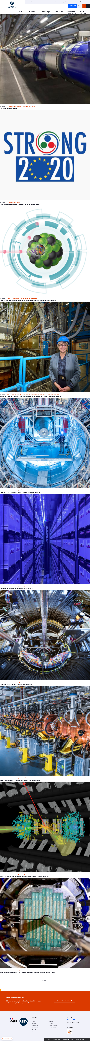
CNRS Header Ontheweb (84, 6)
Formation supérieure (71, 12)
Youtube (74, 1019)
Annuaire (77, 1)
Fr (78, 5)
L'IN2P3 (22, 12)
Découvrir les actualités (63, 1000)
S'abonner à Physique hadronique (0, 990)
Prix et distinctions (83, 12)
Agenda (45, 1)
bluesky (68, 1019)
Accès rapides (30, 1)
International (59, 12)
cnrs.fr (85, 1)
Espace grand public (53, 1025)
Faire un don (73, 5)
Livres (70, 1)
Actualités (38, 1)
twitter (71, 1019)
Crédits (48, 1039)
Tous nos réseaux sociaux (73, 1022)
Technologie (45, 12)
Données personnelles (68, 1039)
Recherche (33, 12)
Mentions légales (56, 1039)
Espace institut (53, 1)
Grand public (63, 1)
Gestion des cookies (80, 1039)
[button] (7, 1038)
